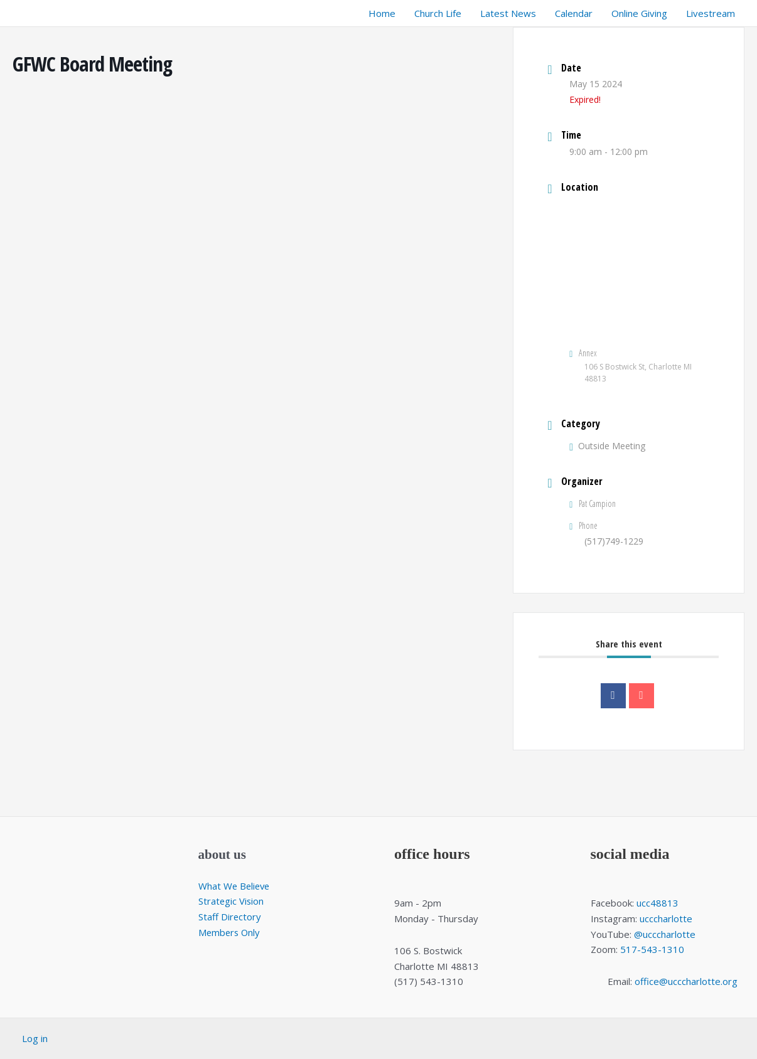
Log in (35, 1038)
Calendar (574, 13)
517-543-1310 (652, 949)
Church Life (437, 13)
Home (381, 13)
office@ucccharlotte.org (686, 981)
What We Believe (235, 886)
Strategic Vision (231, 901)
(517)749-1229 (613, 541)
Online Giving (639, 13)
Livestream (710, 13)
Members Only (230, 932)
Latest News (508, 13)
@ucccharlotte (664, 934)
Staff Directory (230, 916)
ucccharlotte (666, 918)
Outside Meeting (607, 446)
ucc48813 (657, 903)
